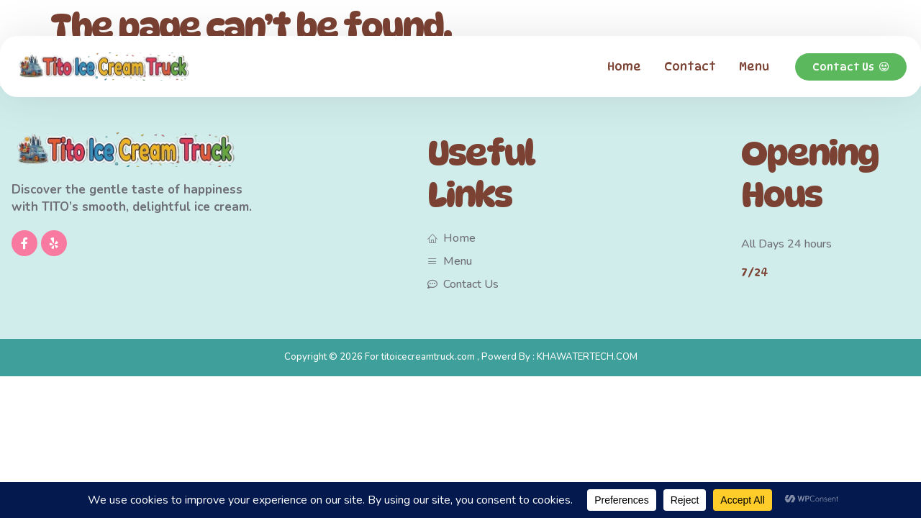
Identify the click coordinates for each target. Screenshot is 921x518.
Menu (754, 66)
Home (624, 66)
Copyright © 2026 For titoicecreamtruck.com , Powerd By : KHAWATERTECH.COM (461, 356)
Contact (690, 66)
